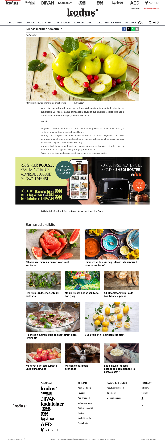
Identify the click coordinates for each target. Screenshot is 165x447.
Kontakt (144, 392)
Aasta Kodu (131, 23)
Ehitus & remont (62, 23)
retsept (72, 211)
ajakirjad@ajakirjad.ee (82, 439)
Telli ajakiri (135, 8)
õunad (80, 211)
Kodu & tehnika (14, 23)
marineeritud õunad (94, 211)
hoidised (64, 211)
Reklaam (145, 387)
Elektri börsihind (114, 398)
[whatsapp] (133, 29)
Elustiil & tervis (113, 23)
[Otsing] (150, 22)
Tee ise (99, 23)
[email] (137, 29)
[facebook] (124, 29)
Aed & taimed (44, 23)
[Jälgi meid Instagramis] (154, 22)
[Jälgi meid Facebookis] (158, 22)
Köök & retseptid (83, 23)
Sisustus (30, 23)
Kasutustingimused (115, 387)
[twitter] (129, 29)
